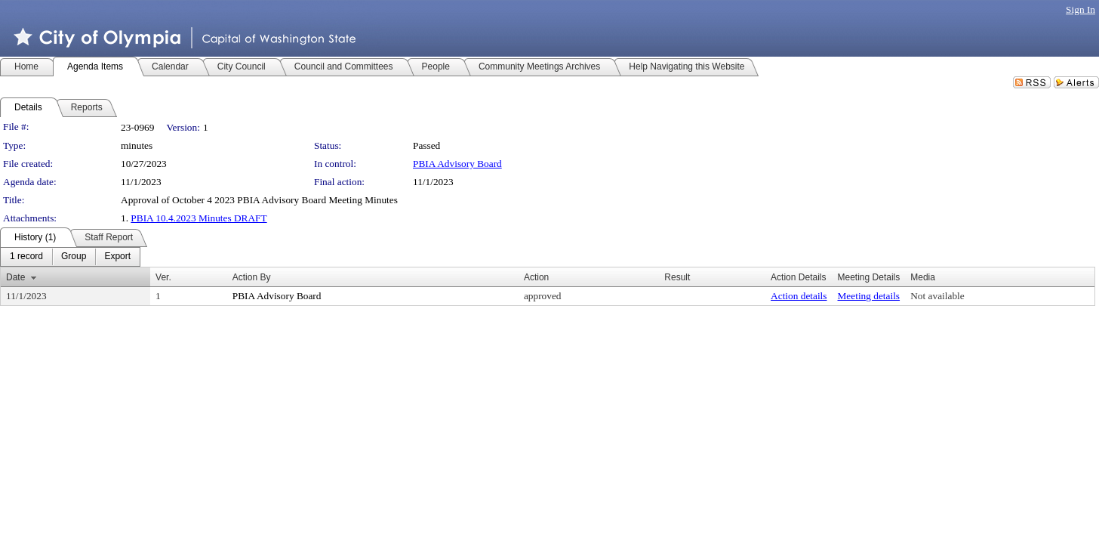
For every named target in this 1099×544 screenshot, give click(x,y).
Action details (799, 295)
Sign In (1080, 9)
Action (536, 277)
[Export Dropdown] (117, 257)
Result (677, 277)
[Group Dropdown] (73, 257)
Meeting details (869, 295)
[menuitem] (26, 257)
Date (15, 277)
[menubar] (70, 257)
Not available (937, 295)
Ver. (163, 277)
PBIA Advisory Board (457, 163)
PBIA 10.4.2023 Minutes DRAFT (198, 218)
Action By (251, 277)
